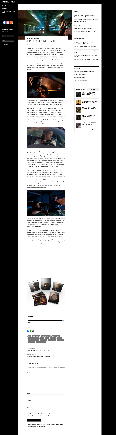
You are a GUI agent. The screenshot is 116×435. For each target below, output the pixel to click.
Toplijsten (87, 1)
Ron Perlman (52, 340)
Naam (28, 393)
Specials (67, 1)
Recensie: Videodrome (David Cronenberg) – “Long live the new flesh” (85, 16)
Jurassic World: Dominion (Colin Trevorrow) (46, 349)
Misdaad (59, 338)
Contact (4, 5)
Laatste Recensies (80, 89)
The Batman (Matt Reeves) (80, 83)
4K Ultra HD (30, 38)
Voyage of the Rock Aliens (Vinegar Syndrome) (46, 355)
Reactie (29, 373)
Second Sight (31, 341)
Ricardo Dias (39, 44)
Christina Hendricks (33, 338)
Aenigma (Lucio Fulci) (79, 77)
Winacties (74, 1)
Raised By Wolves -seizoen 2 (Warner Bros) (85, 71)
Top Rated (92, 89)
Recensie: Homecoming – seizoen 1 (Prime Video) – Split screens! (84, 43)
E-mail (29, 400)
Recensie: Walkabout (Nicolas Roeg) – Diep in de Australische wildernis (89, 101)
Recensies (60, 1)
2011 (29, 336)
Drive (47, 338)
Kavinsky (53, 338)
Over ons (4, 8)
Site (28, 407)
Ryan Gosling (61, 340)
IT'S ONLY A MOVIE (8, 2)
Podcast (80, 1)
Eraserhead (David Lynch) (80, 74)
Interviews (94, 1)
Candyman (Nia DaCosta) (80, 80)
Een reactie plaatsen (50, 44)
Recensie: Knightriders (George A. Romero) (85, 31)
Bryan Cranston (46, 336)
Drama (42, 338)
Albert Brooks (36, 336)
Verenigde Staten (41, 341)
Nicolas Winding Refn (33, 340)
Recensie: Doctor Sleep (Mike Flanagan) (84, 28)
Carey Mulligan (56, 336)
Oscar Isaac (44, 340)
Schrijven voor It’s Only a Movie (8, 12)
